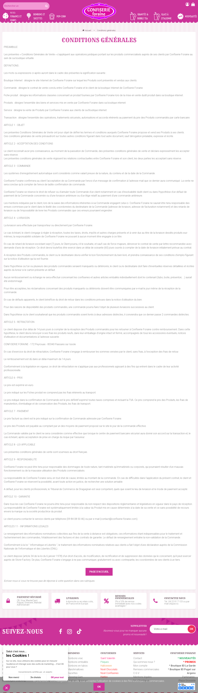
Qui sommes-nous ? (144, 660)
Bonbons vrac (75, 656)
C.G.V (136, 671)
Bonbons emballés (78, 660)
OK (191, 627)
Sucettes (72, 671)
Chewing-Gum (75, 674)
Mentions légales (142, 674)
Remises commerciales (146, 667)
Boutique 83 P (178, 667)
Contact (137, 656)
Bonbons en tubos (78, 663)
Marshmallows (76, 667)
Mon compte (140, 663)
